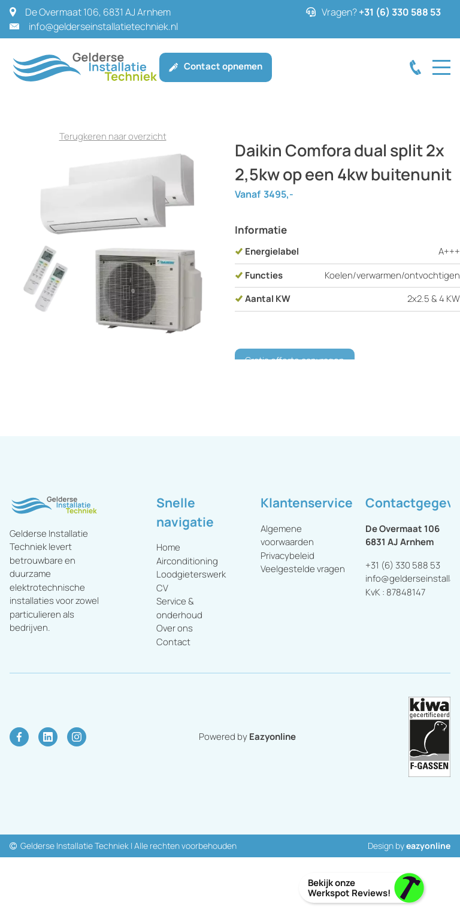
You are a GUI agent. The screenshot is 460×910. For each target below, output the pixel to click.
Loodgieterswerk (191, 574)
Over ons (174, 628)
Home (168, 547)
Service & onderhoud (179, 608)
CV (162, 588)
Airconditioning (187, 561)
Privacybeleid (287, 555)
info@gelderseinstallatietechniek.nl (103, 26)
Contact (173, 642)
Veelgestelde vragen (303, 569)
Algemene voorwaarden (288, 535)
